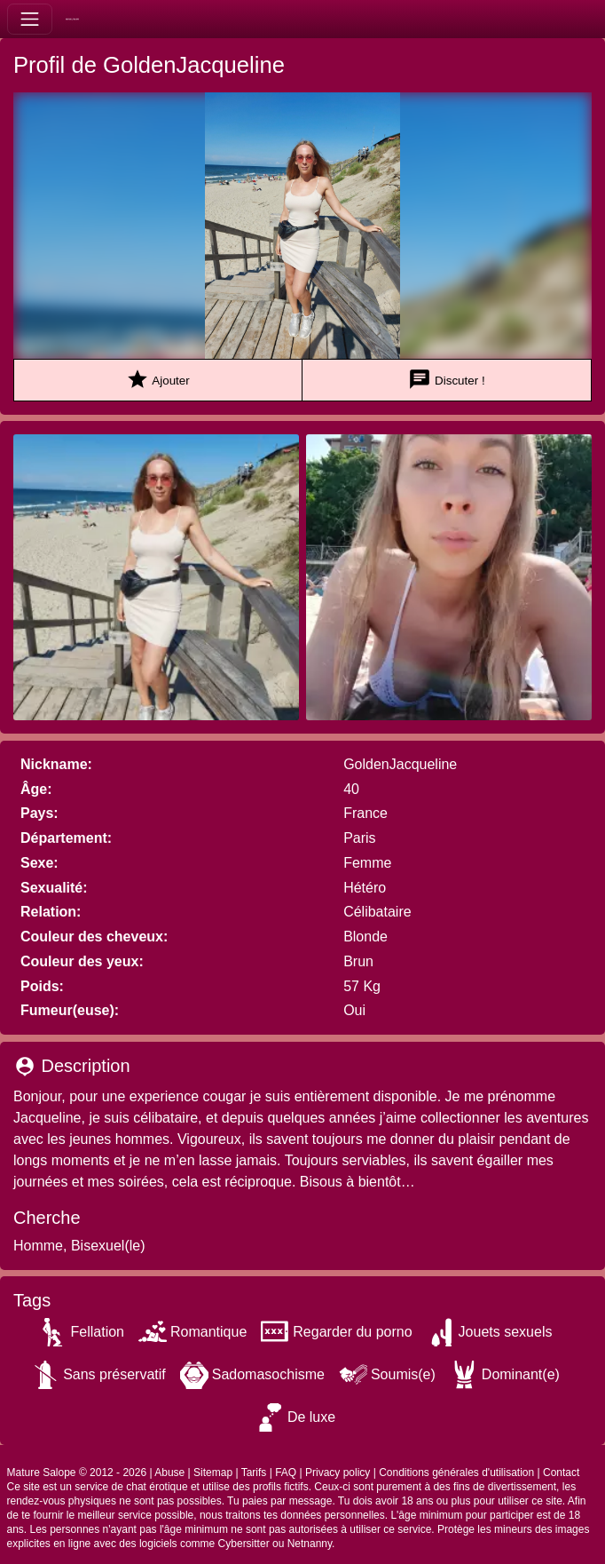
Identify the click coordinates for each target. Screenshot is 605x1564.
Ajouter (157, 380)
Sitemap (212, 1472)
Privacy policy (337, 1472)
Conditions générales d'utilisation (456, 1472)
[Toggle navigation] (29, 19)
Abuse (169, 1472)
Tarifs (254, 1472)
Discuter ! (446, 380)
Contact (561, 1472)
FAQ (285, 1472)
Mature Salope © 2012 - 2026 (77, 1472)
